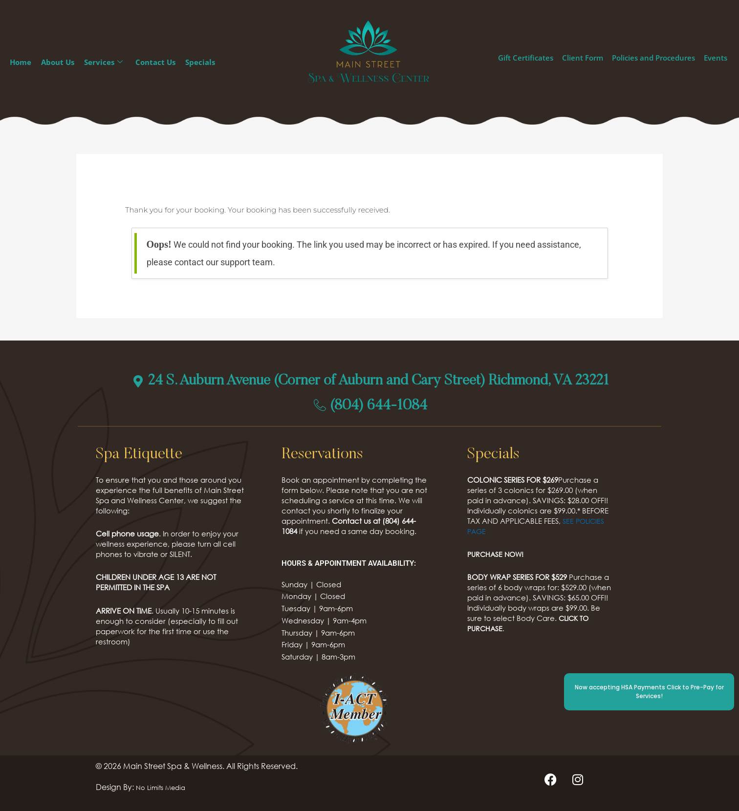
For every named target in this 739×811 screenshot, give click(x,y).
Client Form (582, 58)
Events (715, 58)
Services (103, 62)
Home (20, 62)
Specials (200, 62)
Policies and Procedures (653, 58)
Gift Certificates (525, 58)
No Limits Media (165, 787)
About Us (57, 62)
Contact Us (155, 62)
